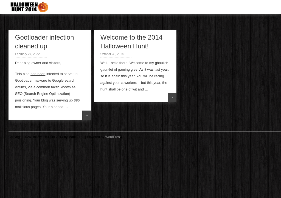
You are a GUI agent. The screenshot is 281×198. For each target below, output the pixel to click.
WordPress (113, 137)
